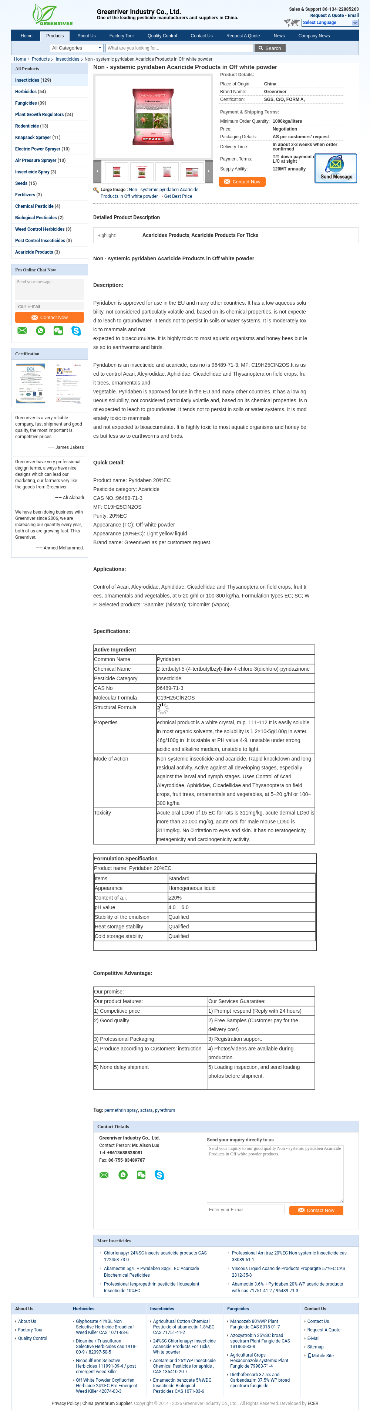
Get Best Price (178, 196)
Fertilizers (25, 194)
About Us (86, 35)
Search (273, 48)
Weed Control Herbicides (40, 229)
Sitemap (315, 1347)
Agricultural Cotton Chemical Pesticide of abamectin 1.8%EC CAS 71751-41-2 (184, 1327)
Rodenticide (27, 126)
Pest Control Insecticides (40, 240)
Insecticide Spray (32, 172)
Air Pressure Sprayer (35, 160)
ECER (313, 1403)
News (279, 35)
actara (146, 1110)
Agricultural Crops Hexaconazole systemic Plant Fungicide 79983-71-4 (259, 1360)
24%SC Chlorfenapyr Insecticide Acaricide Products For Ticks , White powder (184, 1346)
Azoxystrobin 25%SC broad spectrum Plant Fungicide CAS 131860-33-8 (260, 1341)
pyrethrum (165, 1110)
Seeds (21, 183)
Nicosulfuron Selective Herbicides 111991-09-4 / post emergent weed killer (106, 1366)
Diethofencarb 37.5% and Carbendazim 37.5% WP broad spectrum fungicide (260, 1380)
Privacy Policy (65, 1403)
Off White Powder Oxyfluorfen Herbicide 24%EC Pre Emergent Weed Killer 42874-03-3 (106, 1386)
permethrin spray (121, 1110)
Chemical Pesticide (34, 206)
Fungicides (26, 103)
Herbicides (26, 91)
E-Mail (313, 1338)
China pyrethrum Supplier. (108, 1403)
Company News (314, 35)
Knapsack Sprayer (33, 137)
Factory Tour (122, 35)
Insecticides (67, 59)
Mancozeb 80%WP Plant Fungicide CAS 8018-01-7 (255, 1324)
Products (55, 35)
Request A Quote (327, 15)
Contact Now (49, 317)
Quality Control (162, 35)
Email (353, 15)
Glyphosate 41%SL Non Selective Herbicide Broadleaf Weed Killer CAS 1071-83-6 (105, 1327)
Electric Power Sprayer (37, 149)
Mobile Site (320, 1355)
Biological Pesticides (36, 217)
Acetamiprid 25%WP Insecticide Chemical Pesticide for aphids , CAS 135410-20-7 (184, 1366)
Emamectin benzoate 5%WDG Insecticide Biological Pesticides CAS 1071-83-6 (182, 1386)
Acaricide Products (34, 252)
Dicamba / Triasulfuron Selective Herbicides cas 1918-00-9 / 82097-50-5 (106, 1346)
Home (27, 35)
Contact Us (202, 35)
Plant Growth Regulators (39, 114)
